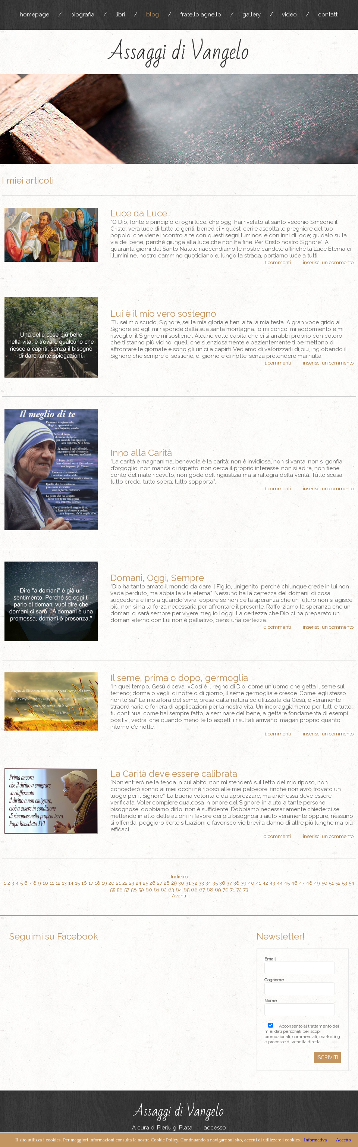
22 (125, 883)
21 (118, 883)
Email (270, 959)
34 (208, 883)
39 (243, 883)
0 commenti (277, 627)
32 (194, 883)
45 (287, 883)
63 (171, 890)
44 (280, 883)
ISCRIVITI (327, 1057)
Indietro (179, 876)
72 (239, 890)
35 (215, 883)
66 (194, 890)
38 (236, 883)
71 (232, 890)
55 (112, 890)
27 (159, 883)
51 (331, 883)
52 (337, 883)
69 (218, 890)
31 (188, 883)
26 (153, 883)
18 (97, 883)
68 (210, 890)
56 (120, 890)
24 (138, 883)
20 (111, 883)
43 (272, 883)
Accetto (343, 1140)
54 (351, 883)
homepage (34, 14)
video (289, 14)
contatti (328, 14)
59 (141, 890)
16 (84, 883)
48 (309, 883)
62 (164, 890)
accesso (215, 1127)
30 (181, 883)
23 (131, 883)
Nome (270, 1000)
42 (265, 883)
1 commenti (277, 262)
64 (179, 890)
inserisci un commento (328, 262)
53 (344, 883)
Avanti (179, 895)
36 (222, 883)
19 (104, 883)
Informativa (315, 1140)
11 (52, 883)
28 (167, 883)
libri (120, 14)
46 (294, 883)
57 (126, 890)
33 (201, 883)
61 (156, 890)
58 (134, 890)
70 (226, 890)
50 (324, 883)
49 (317, 883)
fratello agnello (200, 14)
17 (90, 883)
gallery (251, 14)
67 (202, 890)
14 (70, 883)
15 (77, 883)
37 (229, 883)
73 (245, 890)
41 (258, 883)
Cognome (274, 979)
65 (186, 890)
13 (64, 883)
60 (148, 890)
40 (251, 883)
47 (302, 883)
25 (145, 883)
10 (45, 883)
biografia (82, 14)
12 (58, 883)
